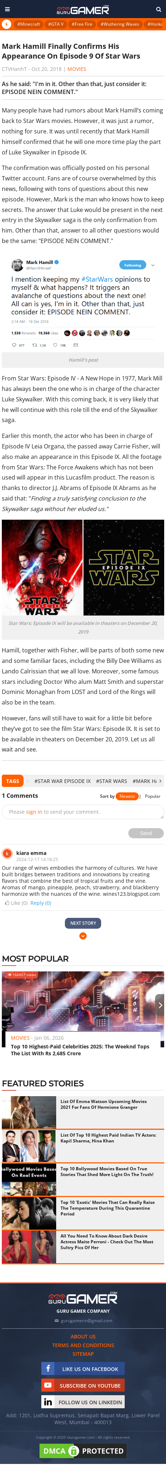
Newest (127, 796)
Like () (16, 903)
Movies (76, 68)
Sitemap (83, 1353)
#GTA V (55, 24)
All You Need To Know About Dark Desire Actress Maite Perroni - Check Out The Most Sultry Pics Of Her (107, 1242)
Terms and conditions (83, 1345)
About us (83, 1336)
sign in (34, 811)
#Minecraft (28, 24)
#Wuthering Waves (120, 24)
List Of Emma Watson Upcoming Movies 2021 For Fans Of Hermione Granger (104, 1104)
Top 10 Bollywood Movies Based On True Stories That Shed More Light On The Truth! (107, 1172)
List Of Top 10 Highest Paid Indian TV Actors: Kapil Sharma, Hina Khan (108, 1138)
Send (146, 833)
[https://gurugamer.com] (83, 1298)
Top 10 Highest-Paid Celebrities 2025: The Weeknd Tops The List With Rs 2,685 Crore (80, 1050)
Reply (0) (40, 902)
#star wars (111, 781)
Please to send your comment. (54, 811)
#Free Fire (82, 24)
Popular (153, 796)
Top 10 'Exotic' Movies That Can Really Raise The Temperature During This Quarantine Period (108, 1208)
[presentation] (27, 781)
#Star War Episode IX (62, 781)
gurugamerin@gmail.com (86, 1320)
